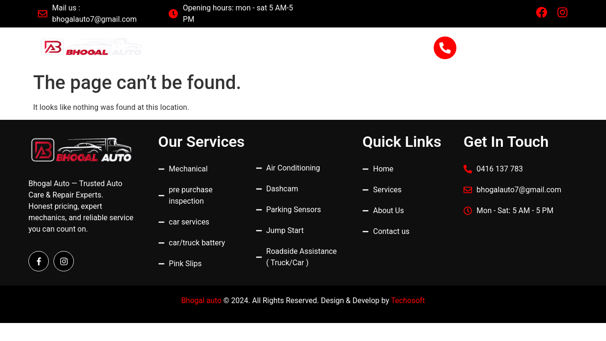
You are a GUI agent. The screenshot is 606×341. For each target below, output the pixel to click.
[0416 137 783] (445, 48)
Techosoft (408, 300)
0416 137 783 (504, 43)
